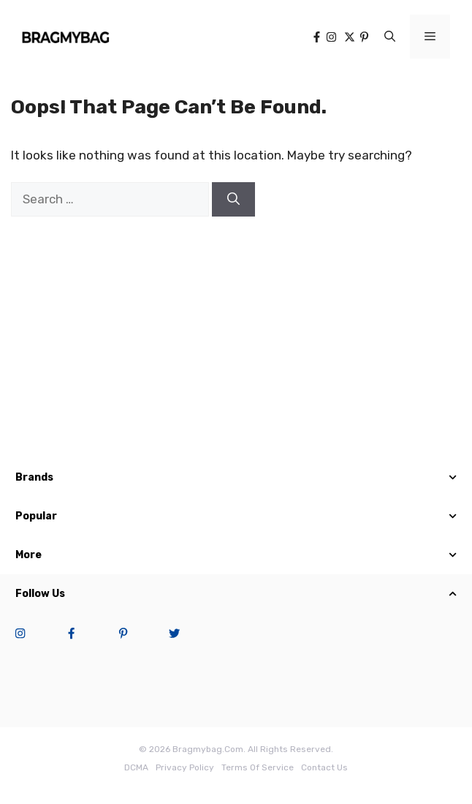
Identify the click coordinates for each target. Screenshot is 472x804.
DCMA (136, 767)
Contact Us (324, 767)
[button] (390, 37)
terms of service (257, 767)
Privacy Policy (185, 767)
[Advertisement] (236, 340)
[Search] (233, 199)
